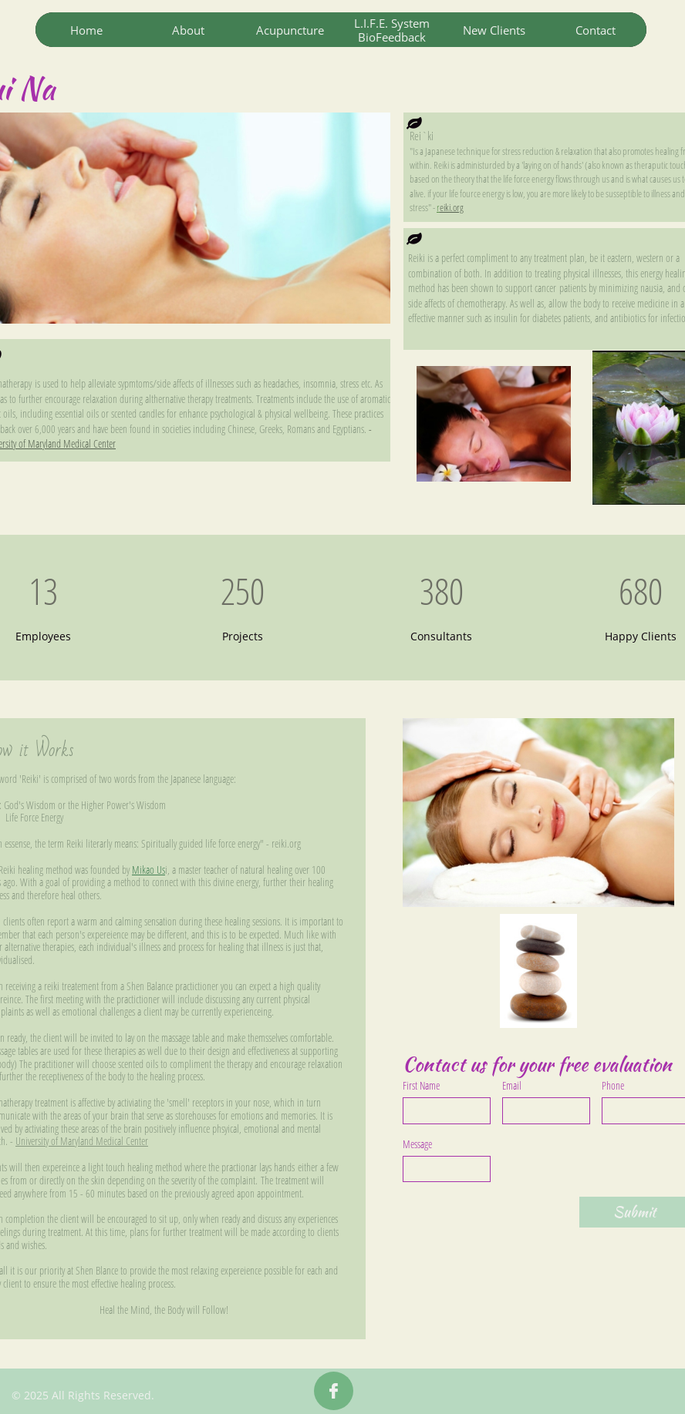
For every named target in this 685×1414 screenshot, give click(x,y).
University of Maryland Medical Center (81, 1141)
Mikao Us (148, 869)
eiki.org (452, 207)
